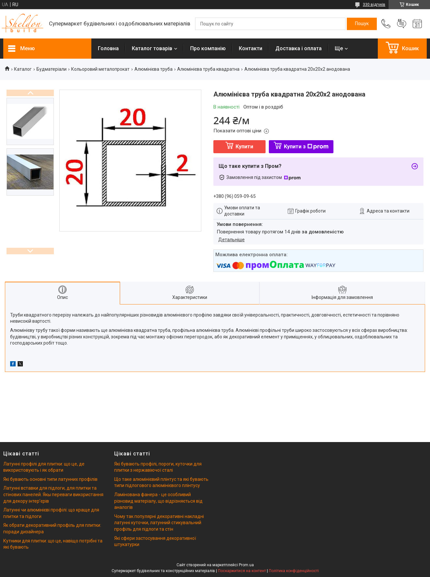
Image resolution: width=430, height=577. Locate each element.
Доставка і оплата (298, 48)
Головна (108, 48)
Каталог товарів (152, 48)
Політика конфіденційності (294, 571)
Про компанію (208, 48)
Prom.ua (246, 565)
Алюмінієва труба (153, 69)
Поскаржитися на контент (242, 571)
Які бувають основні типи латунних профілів (50, 479)
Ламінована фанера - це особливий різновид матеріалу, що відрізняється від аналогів (158, 501)
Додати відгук (401, 23)
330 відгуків (374, 4)
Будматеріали (52, 69)
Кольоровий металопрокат (100, 69)
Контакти (250, 48)
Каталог (23, 69)
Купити (244, 146)
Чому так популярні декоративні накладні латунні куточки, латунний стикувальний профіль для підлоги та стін (159, 523)
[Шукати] (362, 24)
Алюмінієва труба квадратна (208, 69)
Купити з (306, 146)
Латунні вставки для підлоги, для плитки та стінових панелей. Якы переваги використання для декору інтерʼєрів (53, 494)
